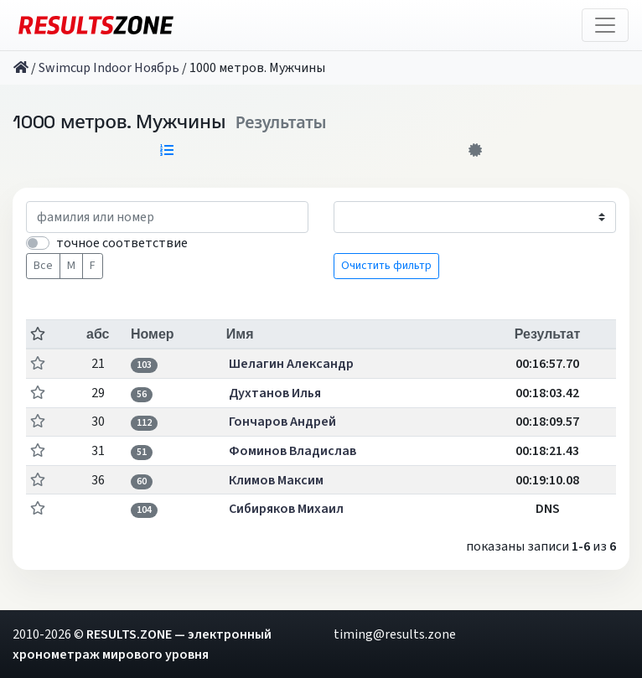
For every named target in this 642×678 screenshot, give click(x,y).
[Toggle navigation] (605, 25)
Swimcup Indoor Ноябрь (109, 68)
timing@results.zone (395, 634)
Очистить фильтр (386, 265)
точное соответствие (122, 243)
